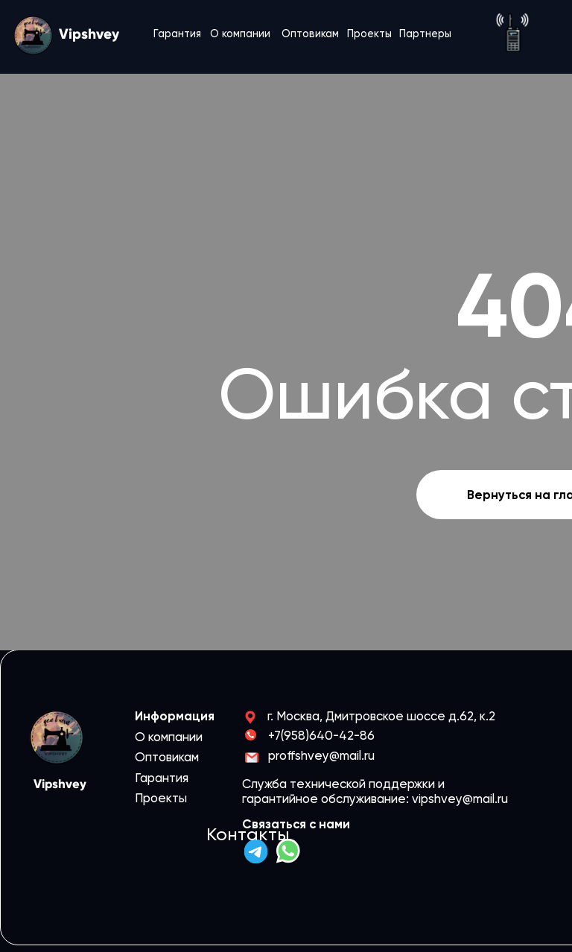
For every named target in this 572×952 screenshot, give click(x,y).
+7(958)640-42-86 (321, 735)
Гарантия (177, 34)
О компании (240, 34)
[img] (255, 851)
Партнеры (425, 34)
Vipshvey (89, 33)
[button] (512, 32)
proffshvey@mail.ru (321, 755)
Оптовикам (310, 34)
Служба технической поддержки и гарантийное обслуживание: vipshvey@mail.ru (375, 791)
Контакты (248, 834)
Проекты (369, 34)
